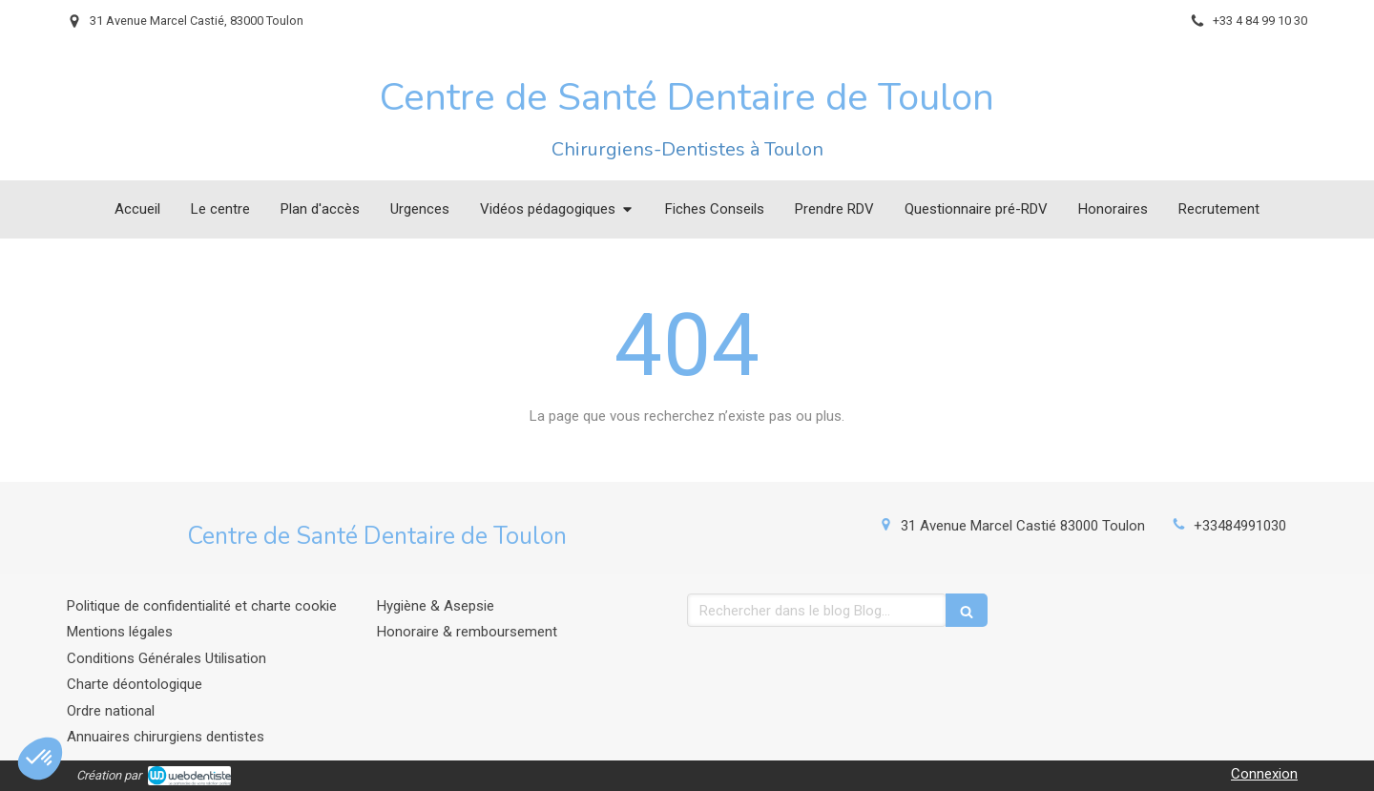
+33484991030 (1240, 525)
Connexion (1264, 773)
